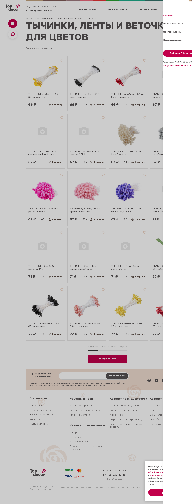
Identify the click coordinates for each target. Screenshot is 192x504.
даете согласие (158, 475)
